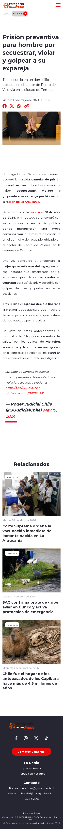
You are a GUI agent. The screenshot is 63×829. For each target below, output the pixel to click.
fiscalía (35, 212)
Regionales (12, 477)
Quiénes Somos (31, 768)
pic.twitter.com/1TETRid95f (24, 393)
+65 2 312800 (31, 798)
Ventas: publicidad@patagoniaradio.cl (31, 793)
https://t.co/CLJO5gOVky (23, 388)
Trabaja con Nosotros (31, 773)
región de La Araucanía (22, 201)
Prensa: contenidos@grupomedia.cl (31, 788)
